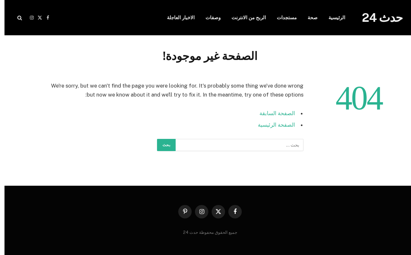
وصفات (208, 17)
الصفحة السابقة (273, 113)
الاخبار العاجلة (176, 17)
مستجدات (282, 17)
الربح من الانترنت (244, 17)
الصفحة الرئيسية (272, 125)
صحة (308, 17)
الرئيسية (332, 17)
